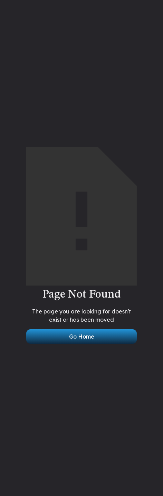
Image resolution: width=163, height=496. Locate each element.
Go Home (81, 336)
